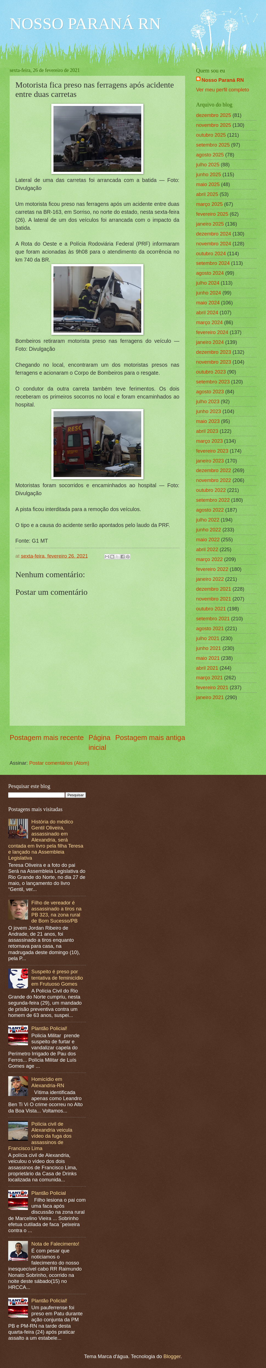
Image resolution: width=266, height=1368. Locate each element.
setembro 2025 (213, 145)
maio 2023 (208, 421)
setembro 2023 (213, 382)
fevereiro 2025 (212, 214)
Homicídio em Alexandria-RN (47, 1082)
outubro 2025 (211, 135)
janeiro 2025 (210, 224)
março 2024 (209, 322)
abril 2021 (207, 668)
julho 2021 (207, 638)
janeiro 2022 (210, 579)
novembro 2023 (213, 362)
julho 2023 (207, 401)
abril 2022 (207, 549)
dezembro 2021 (213, 589)
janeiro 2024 (210, 342)
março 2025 (209, 204)
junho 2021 (208, 648)
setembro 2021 (213, 618)
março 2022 (209, 559)
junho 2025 (208, 174)
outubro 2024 (211, 253)
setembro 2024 (213, 263)
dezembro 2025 (213, 115)
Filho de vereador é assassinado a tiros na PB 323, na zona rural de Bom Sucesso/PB (56, 912)
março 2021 (209, 677)
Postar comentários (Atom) (59, 763)
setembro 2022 (213, 500)
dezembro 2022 (213, 470)
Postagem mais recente (47, 737)
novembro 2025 (213, 125)
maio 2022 (208, 539)
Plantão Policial (48, 1193)
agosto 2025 (210, 155)
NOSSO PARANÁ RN (85, 24)
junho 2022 (208, 529)
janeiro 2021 (210, 697)
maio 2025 (208, 184)
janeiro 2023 (210, 461)
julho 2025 (207, 164)
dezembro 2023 (213, 352)
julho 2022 (207, 520)
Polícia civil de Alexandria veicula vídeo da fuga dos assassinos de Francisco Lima (40, 1136)
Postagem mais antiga (150, 737)
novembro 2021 (213, 599)
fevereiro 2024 (212, 332)
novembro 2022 (213, 480)
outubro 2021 (211, 609)
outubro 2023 (211, 372)
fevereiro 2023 (212, 451)
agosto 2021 (210, 628)
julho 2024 (207, 283)
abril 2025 (207, 194)
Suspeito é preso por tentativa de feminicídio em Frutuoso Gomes (57, 977)
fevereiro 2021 (212, 687)
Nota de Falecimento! (55, 1244)
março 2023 (209, 441)
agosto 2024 (210, 273)
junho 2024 (208, 293)
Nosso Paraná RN (223, 80)
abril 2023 (207, 431)
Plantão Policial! (49, 1028)
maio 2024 (208, 302)
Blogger (171, 1356)
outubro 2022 (211, 490)
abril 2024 (207, 312)
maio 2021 (208, 658)
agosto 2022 (210, 510)
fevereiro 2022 (212, 569)
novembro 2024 (213, 243)
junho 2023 (208, 411)
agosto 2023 (210, 391)
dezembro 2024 (213, 234)
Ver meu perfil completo (222, 89)
